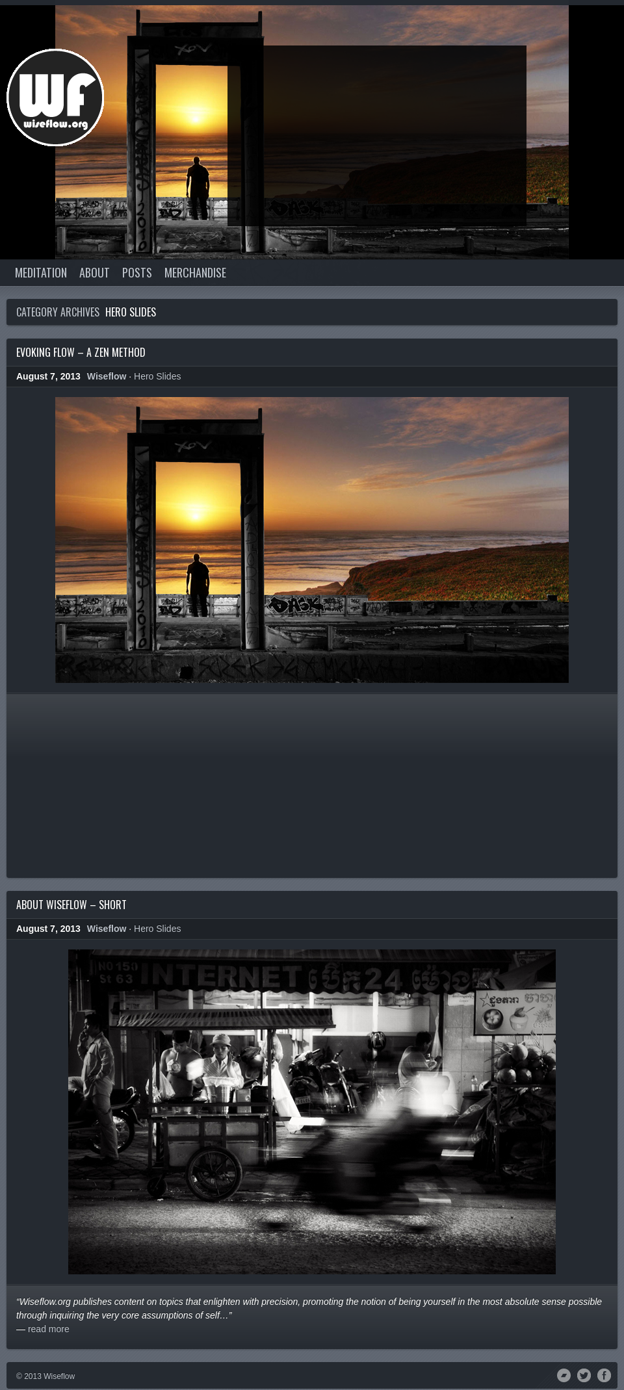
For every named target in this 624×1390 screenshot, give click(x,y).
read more (49, 1329)
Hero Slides (157, 376)
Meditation (41, 272)
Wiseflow (107, 376)
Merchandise (195, 272)
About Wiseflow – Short (71, 904)
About (94, 272)
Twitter (584, 1374)
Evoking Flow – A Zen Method (81, 352)
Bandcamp (564, 1374)
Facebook (604, 1374)
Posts (137, 272)
